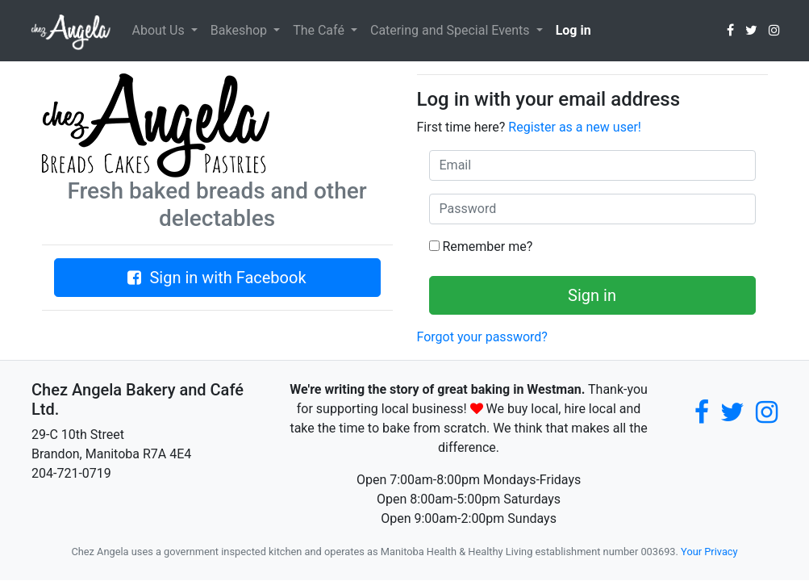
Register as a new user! (574, 127)
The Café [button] (320, 30)
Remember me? (481, 246)
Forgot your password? (482, 337)
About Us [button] (160, 30)
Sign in (592, 295)
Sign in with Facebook (216, 277)
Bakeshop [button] (240, 30)
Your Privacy (709, 551)
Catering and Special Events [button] (451, 30)
